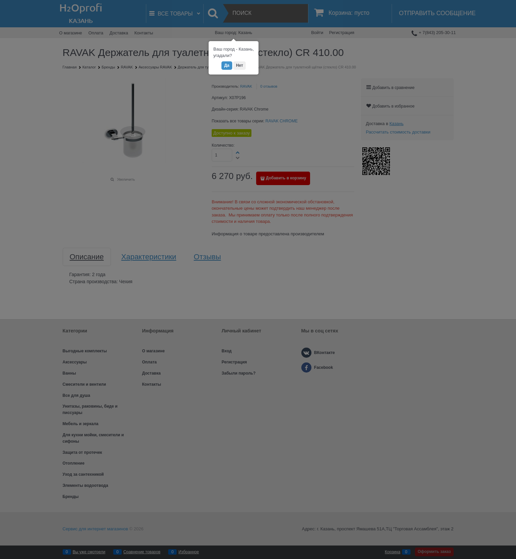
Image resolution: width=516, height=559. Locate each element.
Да (226, 65)
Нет (239, 65)
